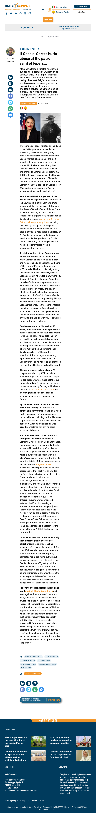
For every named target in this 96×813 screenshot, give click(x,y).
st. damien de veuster (27, 660)
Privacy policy (10, 800)
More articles (48, 720)
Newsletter (82, 12)
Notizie (61, 7)
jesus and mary (25, 668)
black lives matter (51, 657)
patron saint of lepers (28, 664)
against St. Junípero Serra (39, 591)
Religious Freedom (53, 36)
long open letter (43, 464)
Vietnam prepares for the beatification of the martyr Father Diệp (16, 741)
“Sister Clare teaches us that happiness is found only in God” (61, 754)
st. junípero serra (44, 660)
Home (40, 36)
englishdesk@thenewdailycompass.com (21, 790)
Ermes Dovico (10, 60)
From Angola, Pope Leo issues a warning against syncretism (61, 740)
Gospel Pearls (26, 27)
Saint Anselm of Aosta (70, 26)
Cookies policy (23, 800)
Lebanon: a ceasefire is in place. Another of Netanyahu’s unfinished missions (16, 755)
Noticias (62, 12)
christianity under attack (47, 664)
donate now (82, 6)
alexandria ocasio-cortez (33, 657)
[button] (48, 19)
